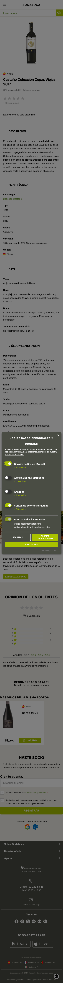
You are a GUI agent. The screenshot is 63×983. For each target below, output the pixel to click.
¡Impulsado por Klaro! (48, 551)
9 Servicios (20, 467)
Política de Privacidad (14, 454)
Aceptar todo (31, 545)
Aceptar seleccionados (45, 537)
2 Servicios (20, 495)
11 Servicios (20, 481)
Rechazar (18, 537)
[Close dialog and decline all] (58, 435)
